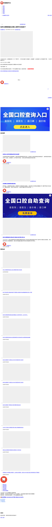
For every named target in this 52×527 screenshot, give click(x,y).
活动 (4, 13)
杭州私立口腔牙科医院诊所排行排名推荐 (11, 154)
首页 (4, 6)
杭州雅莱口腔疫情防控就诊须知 (9, 183)
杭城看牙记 (2, 29)
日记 (4, 7)
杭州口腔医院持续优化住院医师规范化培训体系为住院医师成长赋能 (16, 337)
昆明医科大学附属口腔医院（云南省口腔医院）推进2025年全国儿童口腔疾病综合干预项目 (21, 472)
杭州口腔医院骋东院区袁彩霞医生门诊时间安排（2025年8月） (15, 314)
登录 (48, 15)
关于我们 (4, 488)
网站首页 (4, 484)
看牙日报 (4, 486)
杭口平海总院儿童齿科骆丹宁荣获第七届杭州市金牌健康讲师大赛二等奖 (17, 292)
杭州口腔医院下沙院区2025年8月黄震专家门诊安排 (13, 382)
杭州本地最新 (5, 490)
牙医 (4, 10)
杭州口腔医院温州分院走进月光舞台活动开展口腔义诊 (14, 237)
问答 (4, 8)
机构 (4, 12)
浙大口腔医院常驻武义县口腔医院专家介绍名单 (12, 269)
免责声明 (4, 489)
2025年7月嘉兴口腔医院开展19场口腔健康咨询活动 (13, 427)
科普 (4, 9)
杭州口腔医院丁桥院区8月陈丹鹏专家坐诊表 (12, 404)
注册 (51, 15)
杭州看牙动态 (17, 29)
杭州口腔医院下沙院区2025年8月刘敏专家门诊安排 (13, 359)
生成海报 (41, 97)
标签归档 (4, 485)
